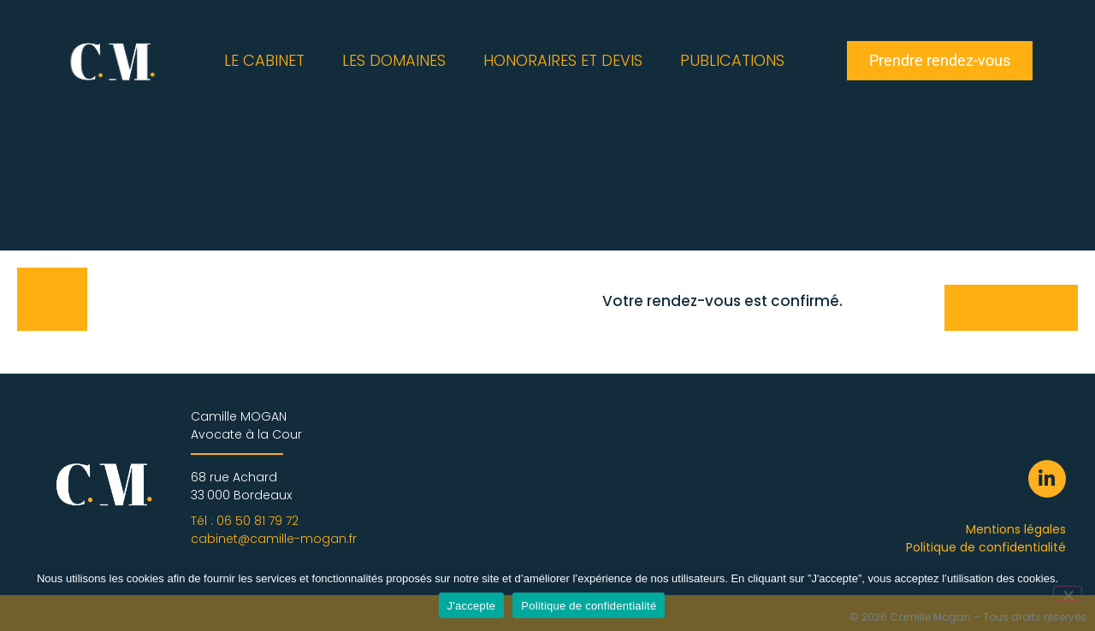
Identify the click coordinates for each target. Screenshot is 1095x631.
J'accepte (471, 605)
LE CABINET (264, 60)
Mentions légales (1016, 529)
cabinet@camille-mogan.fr (274, 538)
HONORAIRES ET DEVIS (562, 60)
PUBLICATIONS (732, 60)
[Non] (1067, 593)
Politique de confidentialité (986, 547)
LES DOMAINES (394, 60)
